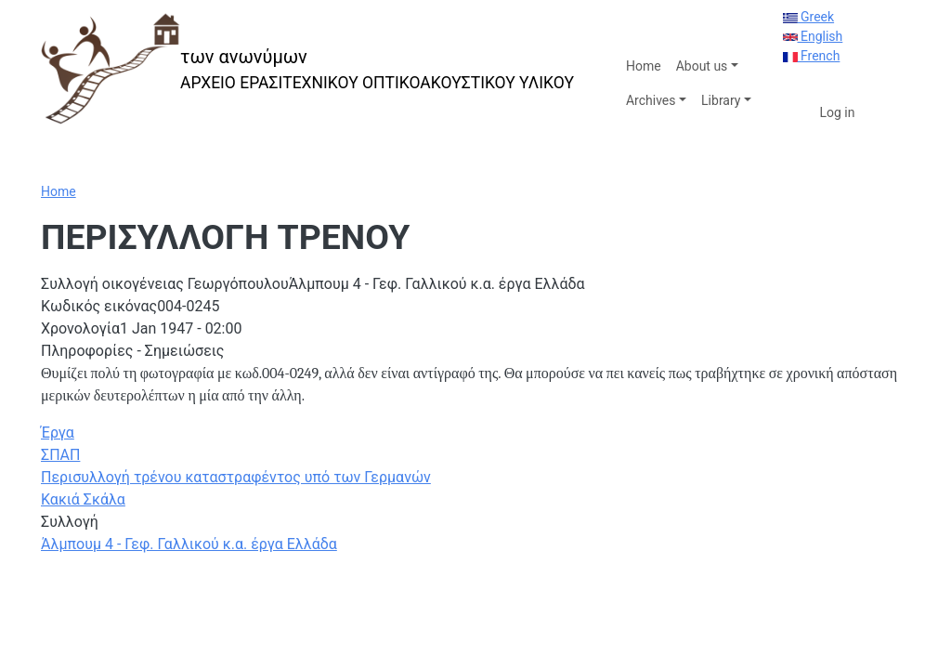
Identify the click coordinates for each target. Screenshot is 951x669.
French (811, 55)
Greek (809, 16)
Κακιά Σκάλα (83, 499)
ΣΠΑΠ (60, 455)
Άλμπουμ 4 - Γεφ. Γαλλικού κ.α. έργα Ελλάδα (189, 544)
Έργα (57, 432)
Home (643, 66)
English (813, 36)
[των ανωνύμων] (307, 69)
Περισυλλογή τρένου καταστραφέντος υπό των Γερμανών (236, 477)
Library (720, 100)
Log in (837, 112)
